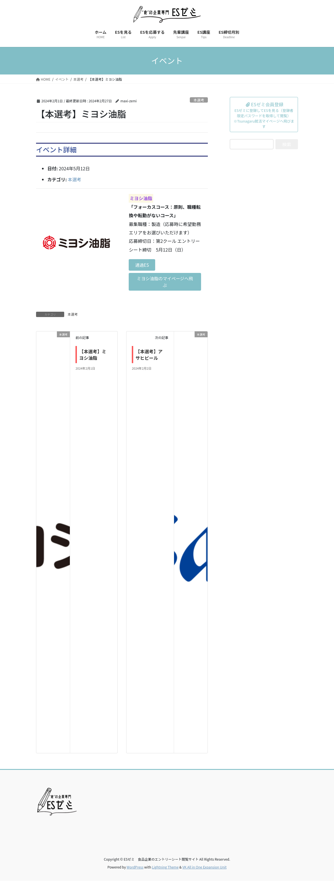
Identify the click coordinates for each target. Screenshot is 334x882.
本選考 (198, 100)
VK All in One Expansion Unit (204, 868)
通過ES (142, 265)
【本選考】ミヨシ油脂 (92, 355)
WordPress (135, 868)
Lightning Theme (165, 868)
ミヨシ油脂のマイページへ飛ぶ (165, 282)
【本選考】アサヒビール (148, 355)
